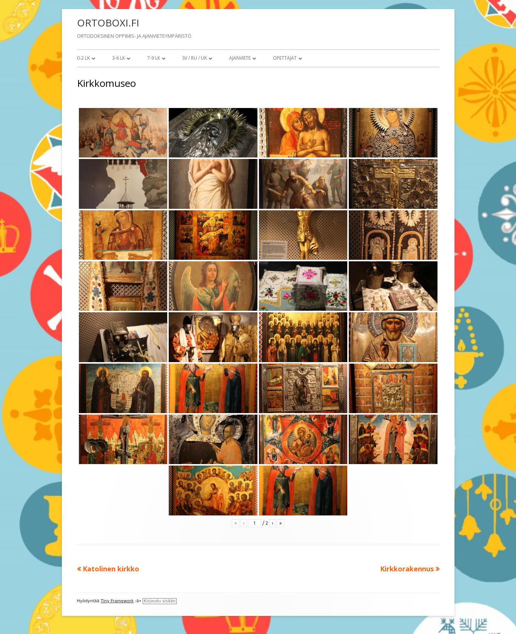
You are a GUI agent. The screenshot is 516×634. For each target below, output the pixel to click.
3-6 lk (118, 58)
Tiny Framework (117, 601)
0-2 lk (83, 58)
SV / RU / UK (194, 58)
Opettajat (285, 58)
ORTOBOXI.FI (108, 22)
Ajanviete (240, 58)
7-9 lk (153, 58)
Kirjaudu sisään (160, 601)
